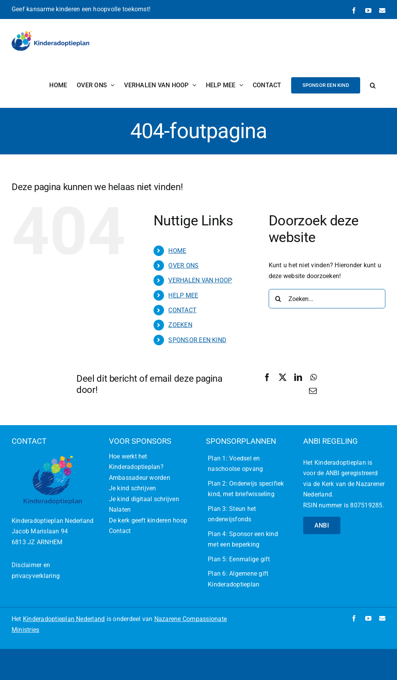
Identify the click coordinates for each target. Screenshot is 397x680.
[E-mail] (313, 391)
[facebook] (354, 618)
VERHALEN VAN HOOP (200, 280)
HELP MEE (183, 295)
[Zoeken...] (327, 298)
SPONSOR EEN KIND (197, 340)
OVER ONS (183, 265)
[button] (373, 85)
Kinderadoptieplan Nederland (64, 619)
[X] (282, 377)
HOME (177, 250)
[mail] (382, 618)
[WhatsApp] (313, 377)
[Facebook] (267, 377)
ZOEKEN (180, 325)
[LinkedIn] (298, 377)
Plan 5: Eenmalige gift (239, 559)
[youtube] (368, 618)
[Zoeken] (278, 298)
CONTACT (182, 310)
